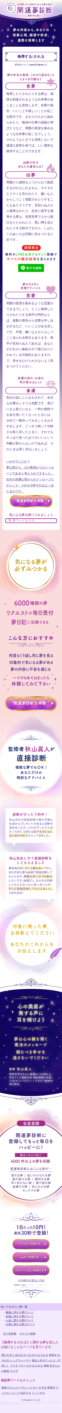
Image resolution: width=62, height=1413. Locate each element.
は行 (45, 65)
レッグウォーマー (20, 1360)
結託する (26, 1393)
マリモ (14, 1365)
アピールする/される (31, 1365)
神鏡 (46, 1365)
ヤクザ (14, 1371)
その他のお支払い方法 (31, 1280)
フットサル (38, 1393)
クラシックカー (29, 1387)
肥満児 (51, 1387)
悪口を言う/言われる (13, 1355)
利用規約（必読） (20, 1285)
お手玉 (43, 1387)
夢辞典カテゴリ (22, 65)
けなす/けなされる (37, 1355)
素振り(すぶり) (10, 1387)
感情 (36, 65)
